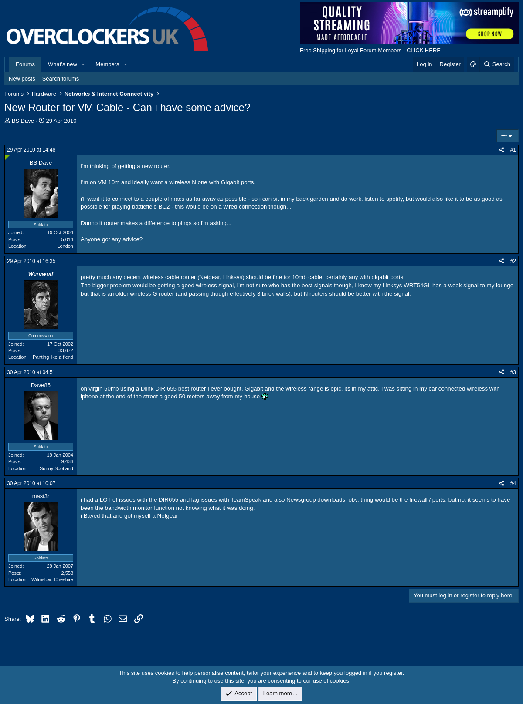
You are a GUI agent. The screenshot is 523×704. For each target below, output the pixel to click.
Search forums (60, 78)
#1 (513, 150)
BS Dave (23, 121)
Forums (25, 64)
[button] (83, 64)
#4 (513, 483)
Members (107, 64)
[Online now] (7, 157)
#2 (513, 261)
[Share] (501, 150)
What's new (62, 64)
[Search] (496, 64)
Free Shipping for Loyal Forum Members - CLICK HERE (370, 50)
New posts (22, 78)
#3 (513, 372)
